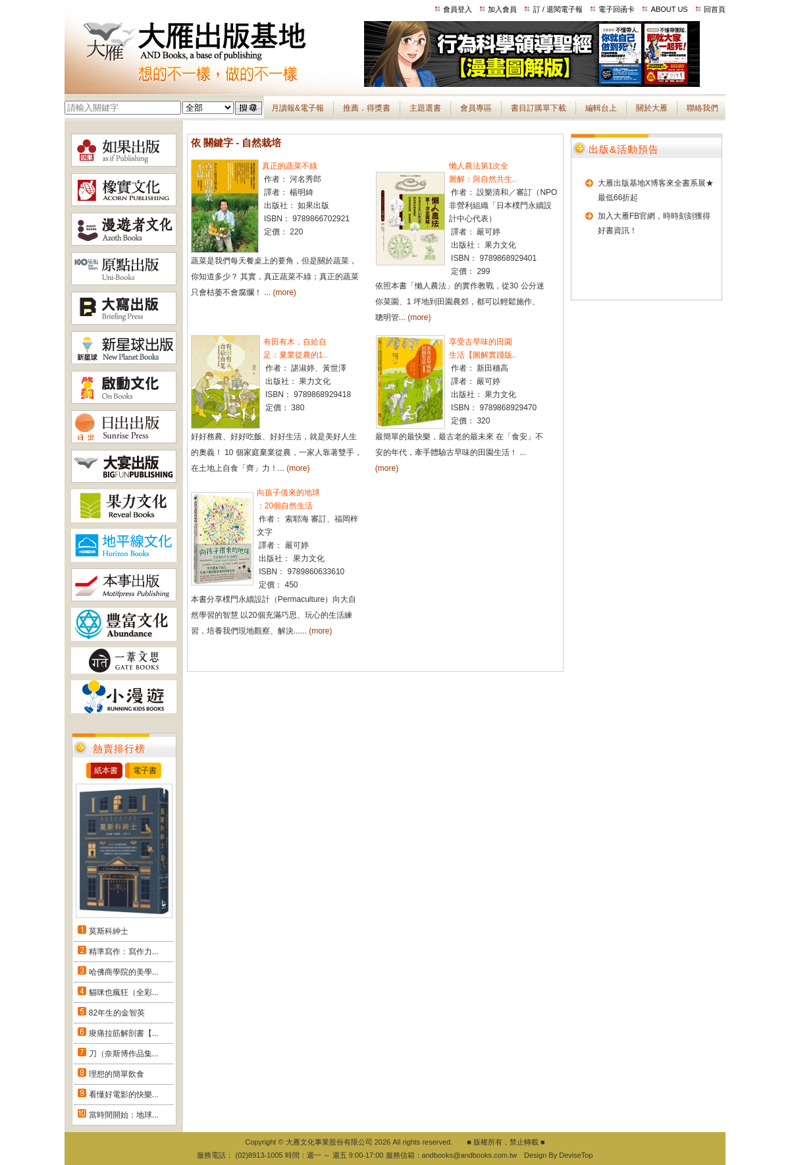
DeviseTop (575, 1155)
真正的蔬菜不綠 (289, 166)
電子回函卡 (616, 9)
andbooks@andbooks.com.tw (469, 1155)
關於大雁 (652, 108)
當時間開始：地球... (124, 1115)
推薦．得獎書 (366, 108)
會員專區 (476, 108)
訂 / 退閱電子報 (558, 9)
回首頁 (714, 9)
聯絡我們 (702, 108)
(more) (284, 292)
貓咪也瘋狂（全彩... (124, 992)
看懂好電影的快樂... (124, 1094)
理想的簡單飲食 (116, 1074)
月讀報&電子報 (297, 108)
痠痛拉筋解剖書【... (124, 1033)
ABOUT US (669, 9)
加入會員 (502, 9)
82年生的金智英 (117, 1012)
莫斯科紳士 (108, 931)
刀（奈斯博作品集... (124, 1053)
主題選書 (425, 108)
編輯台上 (601, 108)
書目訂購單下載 (538, 108)
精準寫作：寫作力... (124, 951)
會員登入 (457, 9)
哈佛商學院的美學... (124, 972)
